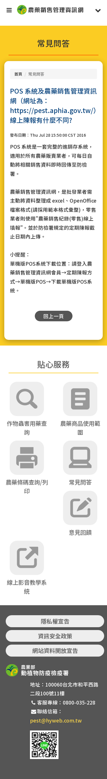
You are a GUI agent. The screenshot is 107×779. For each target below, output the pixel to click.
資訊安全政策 (55, 636)
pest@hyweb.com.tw (56, 720)
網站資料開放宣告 (55, 650)
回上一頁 (53, 316)
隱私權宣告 (55, 621)
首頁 (18, 74)
